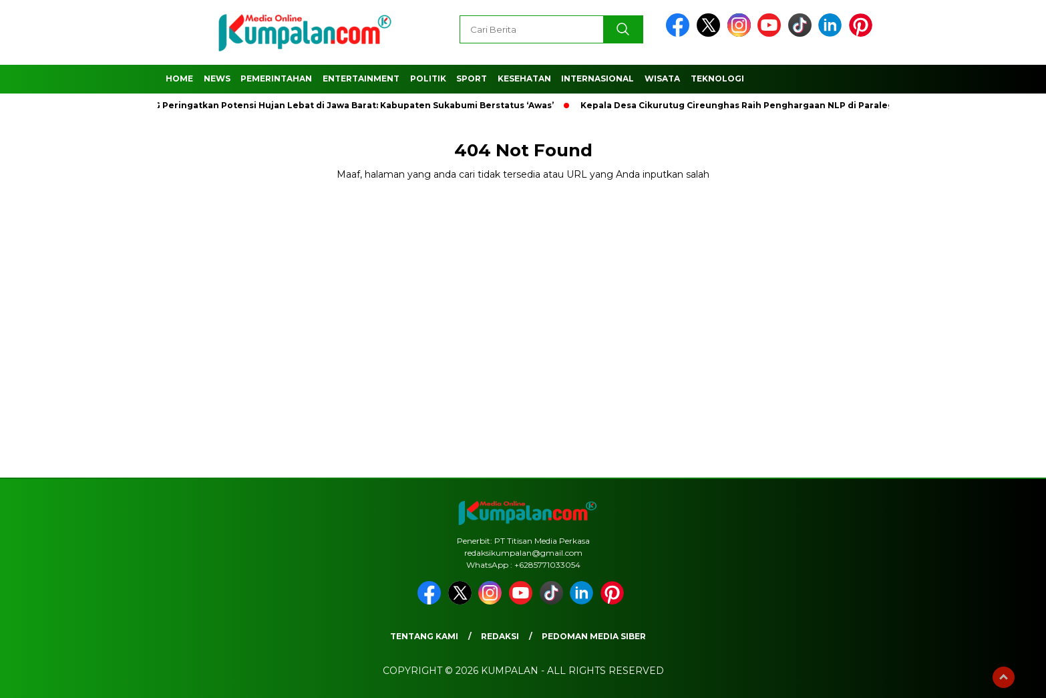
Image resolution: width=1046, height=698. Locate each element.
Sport (471, 78)
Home (179, 78)
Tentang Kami (424, 636)
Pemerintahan (276, 78)
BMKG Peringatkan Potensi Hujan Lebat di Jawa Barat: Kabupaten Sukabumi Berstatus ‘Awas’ (347, 105)
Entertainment (361, 78)
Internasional (597, 78)
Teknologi (717, 78)
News (217, 78)
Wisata (662, 78)
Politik (428, 78)
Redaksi (500, 636)
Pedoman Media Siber (594, 636)
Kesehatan (524, 78)
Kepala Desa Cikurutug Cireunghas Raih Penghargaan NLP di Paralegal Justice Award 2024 (790, 105)
